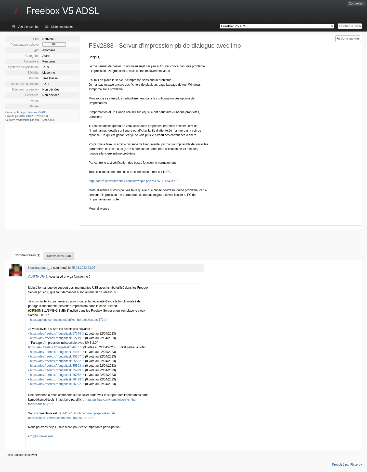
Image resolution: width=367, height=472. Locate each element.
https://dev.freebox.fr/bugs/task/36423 (55, 379)
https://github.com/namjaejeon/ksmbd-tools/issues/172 (67, 320)
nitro (37, 120)
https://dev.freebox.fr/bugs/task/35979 (55, 370)
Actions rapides (348, 38)
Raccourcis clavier (22, 455)
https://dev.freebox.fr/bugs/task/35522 (55, 361)
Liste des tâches (62, 27)
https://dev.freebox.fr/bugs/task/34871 (55, 352)
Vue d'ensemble (28, 27)
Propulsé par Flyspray (347, 464)
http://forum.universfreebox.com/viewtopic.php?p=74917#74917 (132, 181)
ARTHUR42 (26, 116)
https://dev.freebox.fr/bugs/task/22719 (55, 338)
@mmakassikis (43, 436)
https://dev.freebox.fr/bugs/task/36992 (55, 384)
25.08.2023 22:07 (83, 268)
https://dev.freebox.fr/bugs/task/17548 (55, 333)
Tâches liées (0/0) (58, 256)
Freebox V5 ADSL (38, 112)
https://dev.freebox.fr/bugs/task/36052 (55, 375)
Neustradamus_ (39, 268)
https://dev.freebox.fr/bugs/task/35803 (55, 365)
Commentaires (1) (27, 255)
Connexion (356, 3)
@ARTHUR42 (37, 276)
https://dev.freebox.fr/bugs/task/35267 (55, 356)
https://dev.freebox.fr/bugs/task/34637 (53, 347)
